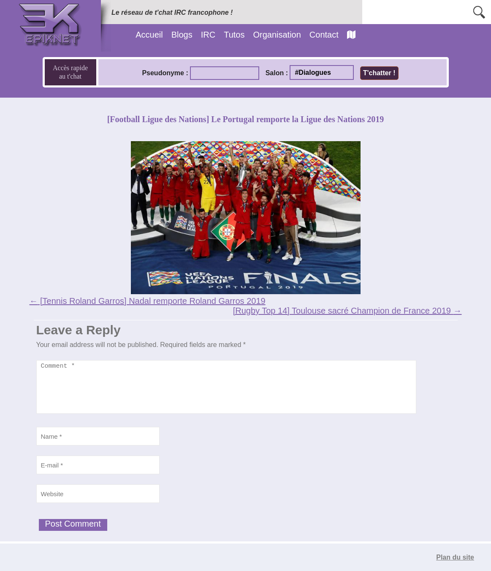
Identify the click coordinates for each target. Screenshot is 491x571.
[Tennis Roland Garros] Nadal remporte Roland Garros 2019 (148, 301)
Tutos (234, 34)
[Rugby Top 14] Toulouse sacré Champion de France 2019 (347, 310)
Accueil (149, 34)
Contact (324, 34)
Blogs (182, 34)
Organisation (277, 34)
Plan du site (455, 557)
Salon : (277, 72)
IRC (208, 34)
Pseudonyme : (165, 72)
